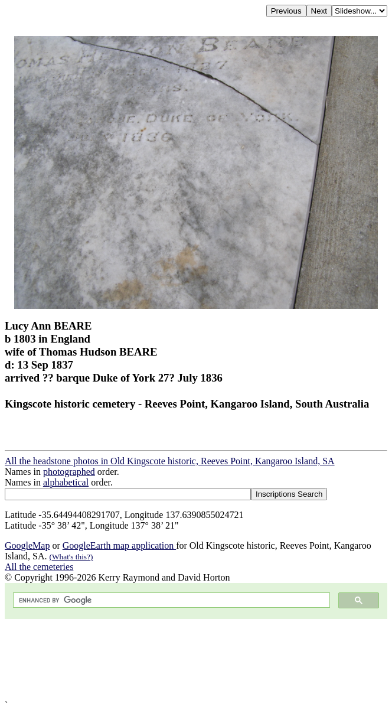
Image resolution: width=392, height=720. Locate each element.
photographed (69, 472)
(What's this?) (71, 556)
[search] (170, 600)
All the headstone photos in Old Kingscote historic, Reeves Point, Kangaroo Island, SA (170, 461)
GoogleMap (27, 545)
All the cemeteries (39, 567)
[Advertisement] (196, 659)
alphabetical (66, 482)
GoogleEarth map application (119, 545)
